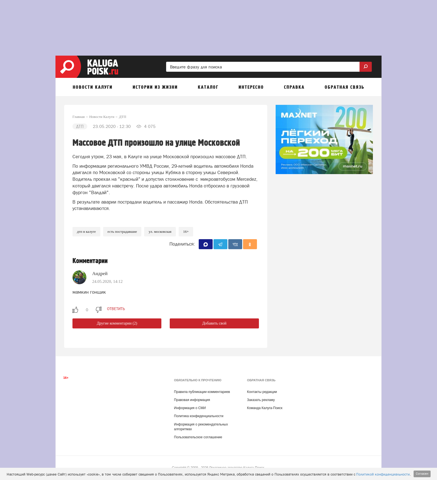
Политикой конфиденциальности (383, 474)
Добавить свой (214, 323)
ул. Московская (160, 231)
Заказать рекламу (261, 400)
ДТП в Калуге (86, 231)
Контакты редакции (262, 392)
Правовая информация (192, 400)
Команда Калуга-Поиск (264, 408)
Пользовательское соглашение (198, 437)
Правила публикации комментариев (202, 392)
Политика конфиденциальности (198, 416)
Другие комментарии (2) (117, 323)
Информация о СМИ (190, 408)
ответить (116, 308)
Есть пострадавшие (122, 231)
